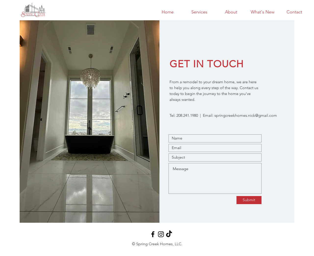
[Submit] (249, 200)
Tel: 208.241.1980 (184, 115)
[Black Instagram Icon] (161, 234)
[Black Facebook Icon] (153, 234)
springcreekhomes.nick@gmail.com (245, 115)
